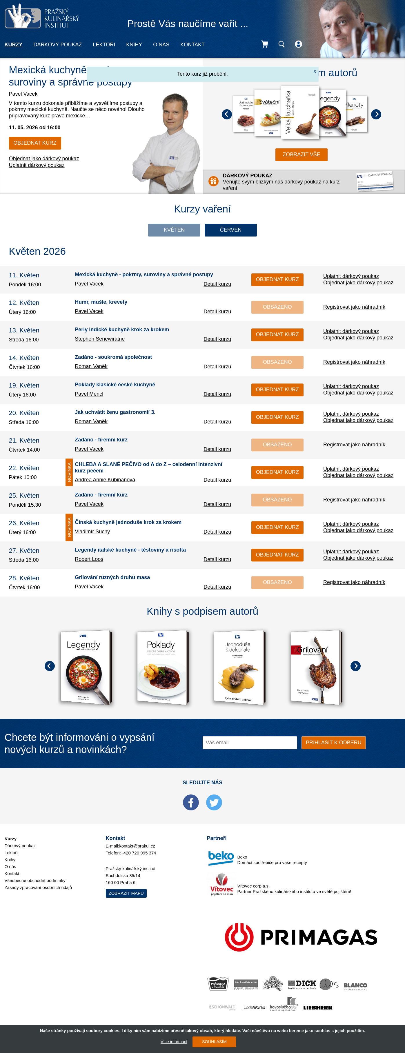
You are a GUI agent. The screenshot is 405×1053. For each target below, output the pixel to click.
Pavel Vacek (23, 94)
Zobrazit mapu (126, 893)
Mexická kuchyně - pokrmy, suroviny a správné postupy (144, 275)
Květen (174, 230)
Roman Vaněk (91, 366)
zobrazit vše (301, 154)
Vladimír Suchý (92, 531)
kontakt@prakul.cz (137, 845)
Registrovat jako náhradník (354, 307)
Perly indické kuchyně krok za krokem (122, 330)
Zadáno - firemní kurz (101, 440)
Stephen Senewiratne (100, 339)
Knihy (134, 45)
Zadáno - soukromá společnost (113, 357)
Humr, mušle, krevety (101, 302)
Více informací (174, 1041)
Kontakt (192, 45)
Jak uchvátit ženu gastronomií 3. (115, 412)
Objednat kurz (34, 143)
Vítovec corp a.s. (253, 885)
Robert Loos (89, 559)
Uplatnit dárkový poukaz (37, 165)
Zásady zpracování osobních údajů (38, 887)
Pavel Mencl (89, 394)
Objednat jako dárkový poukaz (44, 158)
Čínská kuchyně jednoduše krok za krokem (128, 522)
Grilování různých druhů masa (112, 578)
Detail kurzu (217, 284)
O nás (161, 45)
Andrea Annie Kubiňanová (105, 480)
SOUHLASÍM (214, 1041)
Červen (231, 230)
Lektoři (104, 45)
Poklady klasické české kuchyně (115, 385)
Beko (242, 856)
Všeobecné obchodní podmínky (35, 880)
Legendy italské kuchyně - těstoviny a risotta (130, 550)
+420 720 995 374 (138, 852)
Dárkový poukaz (58, 45)
